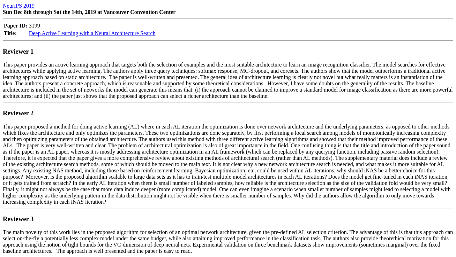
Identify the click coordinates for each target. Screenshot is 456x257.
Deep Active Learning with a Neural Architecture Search (92, 33)
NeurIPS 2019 (19, 6)
